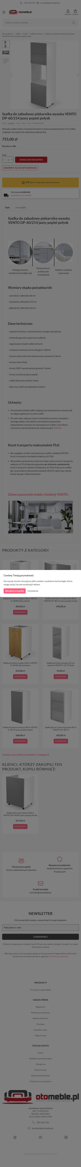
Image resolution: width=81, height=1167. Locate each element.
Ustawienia (32, 591)
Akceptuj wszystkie (14, 591)
